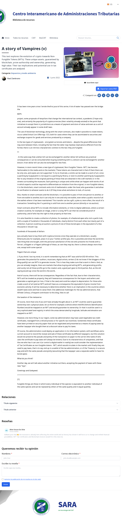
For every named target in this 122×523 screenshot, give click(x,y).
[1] (18, 379)
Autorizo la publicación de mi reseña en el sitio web (22, 479)
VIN (82, 304)
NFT (85, 167)
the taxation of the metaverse (29, 297)
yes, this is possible (75, 239)
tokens (100, 132)
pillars (45, 118)
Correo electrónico (70, 453)
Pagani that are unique (26, 252)
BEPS (19, 114)
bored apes (79, 218)
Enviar (5, 484)
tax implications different (83, 145)
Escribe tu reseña (11, 463)
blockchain (30, 132)
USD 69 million (88, 256)
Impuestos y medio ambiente (23, 73)
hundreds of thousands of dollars (30, 231)
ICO (47, 134)
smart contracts (64, 132)
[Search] (118, 38)
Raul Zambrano (13, 78)
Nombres (7, 453)
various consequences (65, 278)
